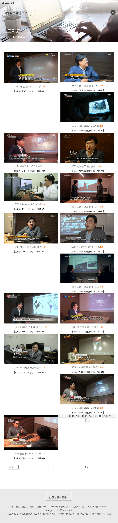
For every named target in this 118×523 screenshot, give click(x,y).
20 (110, 416)
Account (9, 3)
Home (5, 37)
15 (86, 416)
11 (68, 416)
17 (94, 416)
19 (105, 416)
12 (73, 416)
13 (77, 416)
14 (81, 416)
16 (90, 416)
